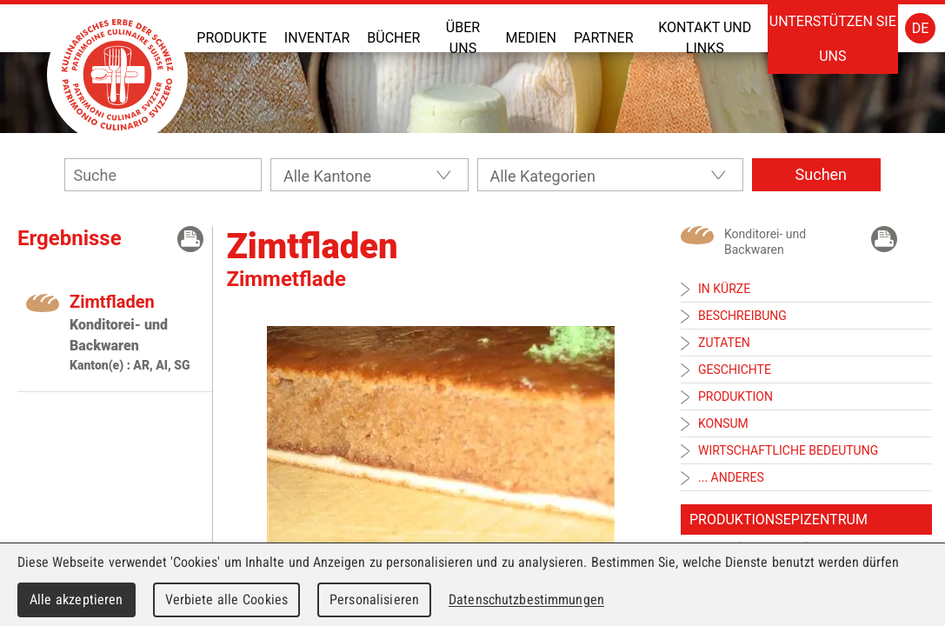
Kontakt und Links (704, 38)
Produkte (231, 38)
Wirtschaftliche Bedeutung (788, 450)
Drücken (190, 239)
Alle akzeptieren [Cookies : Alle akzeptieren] (76, 599)
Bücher (393, 38)
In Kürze (724, 289)
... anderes (731, 477)
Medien (531, 38)
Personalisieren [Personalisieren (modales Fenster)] (374, 599)
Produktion (735, 396)
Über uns (463, 38)
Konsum (723, 423)
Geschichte (734, 369)
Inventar (316, 38)
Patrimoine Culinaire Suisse (117, 74)
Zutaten (724, 343)
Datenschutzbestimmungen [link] (526, 599)
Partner (604, 38)
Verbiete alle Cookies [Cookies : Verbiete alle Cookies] (227, 599)
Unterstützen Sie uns (832, 38)
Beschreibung (742, 316)
